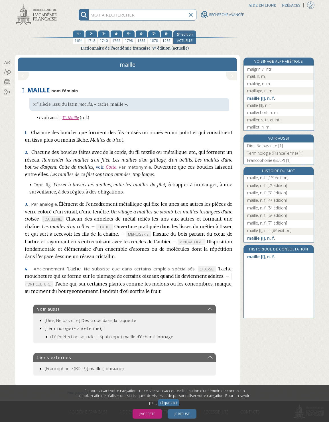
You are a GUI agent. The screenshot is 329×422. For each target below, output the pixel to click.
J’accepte (147, 413)
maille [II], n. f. (259, 105)
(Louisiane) (84, 368)
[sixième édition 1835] (141, 37)
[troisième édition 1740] (103, 37)
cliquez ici (168, 402)
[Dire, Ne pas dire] (90, 320)
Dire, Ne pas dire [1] (265, 145)
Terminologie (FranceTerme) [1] (275, 153)
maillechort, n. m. (263, 112)
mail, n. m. (256, 76)
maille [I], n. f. (261, 98)
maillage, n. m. (260, 90)
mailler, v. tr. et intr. (264, 120)
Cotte (111, 167)
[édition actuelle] (184, 37)
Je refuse (182, 413)
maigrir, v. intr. (259, 69)
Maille (70, 117)
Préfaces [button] (291, 5)
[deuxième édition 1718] (91, 37)
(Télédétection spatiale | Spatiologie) (111, 336)
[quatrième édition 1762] (116, 37)
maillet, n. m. (258, 127)
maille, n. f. (268, 177)
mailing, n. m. (259, 83)
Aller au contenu (37, 5)
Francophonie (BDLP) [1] (269, 160)
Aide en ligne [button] (262, 5)
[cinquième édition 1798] (129, 37)
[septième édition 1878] (154, 37)
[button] (7, 62)
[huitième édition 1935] (166, 37)
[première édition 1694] (78, 37)
